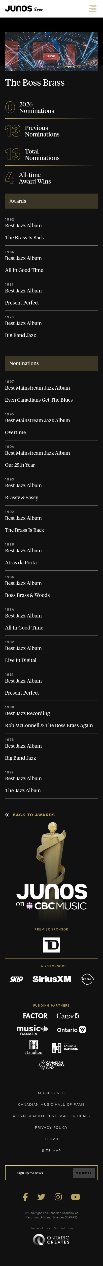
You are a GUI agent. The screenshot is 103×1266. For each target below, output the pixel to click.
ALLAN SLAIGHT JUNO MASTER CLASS (51, 1115)
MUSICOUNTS (51, 1092)
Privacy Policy (51, 1127)
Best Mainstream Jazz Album (37, 388)
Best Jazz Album (23, 225)
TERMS (51, 1138)
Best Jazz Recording (27, 713)
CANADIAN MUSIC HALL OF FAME (51, 1104)
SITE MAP (51, 1150)
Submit (84, 1173)
